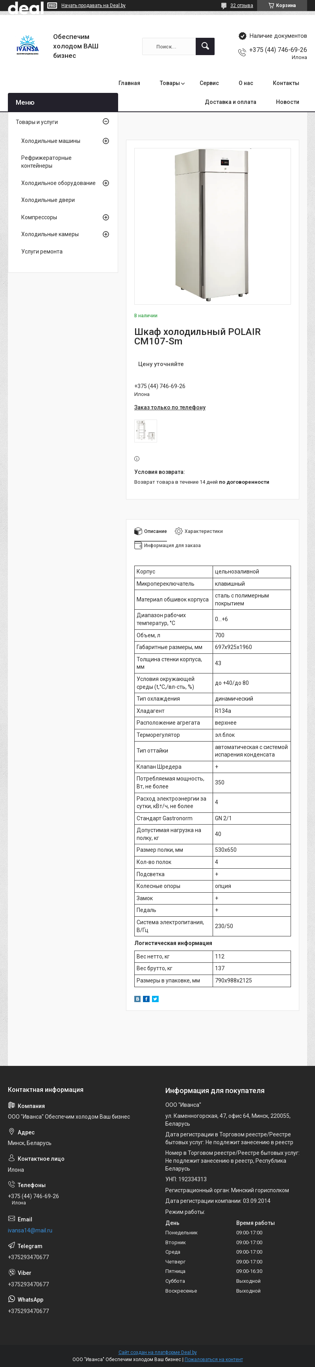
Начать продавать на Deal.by (93, 5)
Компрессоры (39, 217)
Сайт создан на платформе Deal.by (158, 1352)
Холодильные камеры (50, 234)
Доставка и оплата (230, 102)
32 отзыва (241, 5)
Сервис (209, 83)
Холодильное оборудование (58, 183)
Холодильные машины (50, 141)
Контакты (286, 83)
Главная (129, 83)
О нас (246, 83)
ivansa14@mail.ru (30, 1230)
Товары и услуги (37, 122)
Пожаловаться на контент (214, 1359)
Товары (170, 83)
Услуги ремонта (42, 251)
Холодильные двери (48, 200)
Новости (287, 102)
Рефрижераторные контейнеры (46, 162)
